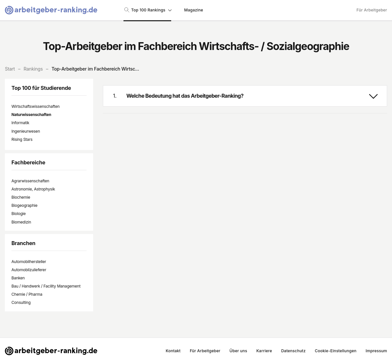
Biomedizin (21, 222)
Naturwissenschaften (31, 114)
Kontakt (173, 350)
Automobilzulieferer (28, 269)
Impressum (376, 350)
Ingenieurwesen (25, 131)
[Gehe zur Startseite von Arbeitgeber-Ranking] (51, 10)
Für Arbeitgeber (371, 10)
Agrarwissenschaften (30, 180)
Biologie (18, 213)
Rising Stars (21, 139)
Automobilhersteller (28, 261)
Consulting (21, 302)
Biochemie (20, 197)
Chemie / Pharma (26, 294)
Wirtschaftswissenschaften (35, 106)
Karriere (264, 350)
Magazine (193, 10)
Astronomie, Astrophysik (33, 189)
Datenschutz (293, 350)
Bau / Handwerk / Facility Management (45, 286)
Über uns (238, 350)
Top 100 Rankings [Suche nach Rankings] (147, 10)
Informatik (20, 122)
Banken (18, 277)
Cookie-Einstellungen (336, 350)
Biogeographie (24, 205)
